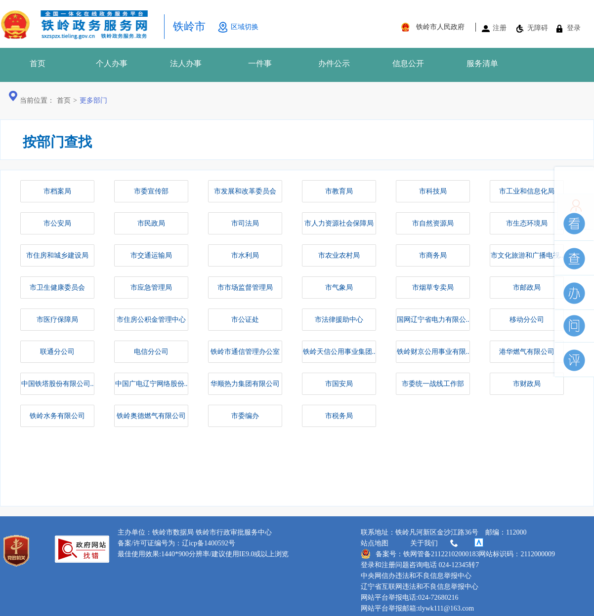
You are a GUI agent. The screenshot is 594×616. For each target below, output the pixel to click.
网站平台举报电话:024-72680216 (410, 597)
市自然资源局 (433, 223)
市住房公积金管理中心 (151, 319)
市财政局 (527, 383)
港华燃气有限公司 (526, 351)
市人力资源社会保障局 (339, 223)
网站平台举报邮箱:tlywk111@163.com (417, 608)
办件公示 (334, 63)
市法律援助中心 (339, 319)
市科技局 (433, 191)
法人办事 (186, 63)
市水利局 (245, 255)
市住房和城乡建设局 (57, 255)
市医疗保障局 (57, 319)
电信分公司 (151, 351)
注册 (500, 28)
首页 (37, 63)
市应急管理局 (151, 287)
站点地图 (374, 543)
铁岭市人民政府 (440, 27)
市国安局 (339, 383)
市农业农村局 (339, 255)
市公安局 (57, 223)
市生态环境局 (527, 223)
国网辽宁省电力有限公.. (433, 319)
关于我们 (435, 543)
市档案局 (57, 191)
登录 (574, 28)
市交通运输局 (151, 255)
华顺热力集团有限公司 (245, 383)
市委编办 (245, 416)
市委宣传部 (151, 191)
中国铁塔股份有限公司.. (57, 383)
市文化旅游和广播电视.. (527, 255)
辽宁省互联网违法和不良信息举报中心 (419, 586)
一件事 (260, 63)
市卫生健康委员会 (57, 287)
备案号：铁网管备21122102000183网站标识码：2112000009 (458, 554)
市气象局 (339, 287)
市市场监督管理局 (245, 287)
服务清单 (482, 63)
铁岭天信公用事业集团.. (339, 351)
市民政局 (151, 223)
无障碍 (537, 28)
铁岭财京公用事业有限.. (433, 351)
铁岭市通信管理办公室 (245, 351)
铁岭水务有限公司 (57, 416)
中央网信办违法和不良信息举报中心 (416, 575)
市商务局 (433, 255)
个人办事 (111, 63)
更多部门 (93, 100)
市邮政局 (527, 287)
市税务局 (339, 416)
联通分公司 (57, 351)
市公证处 (245, 319)
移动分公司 (526, 319)
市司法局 (245, 223)
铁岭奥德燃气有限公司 (151, 416)
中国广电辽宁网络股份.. (151, 383)
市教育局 (339, 191)
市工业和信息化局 (526, 191)
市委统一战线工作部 (433, 383)
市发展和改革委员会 (245, 191)
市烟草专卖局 (433, 287)
